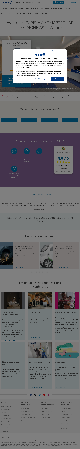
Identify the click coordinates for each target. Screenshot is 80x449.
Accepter (57, 79)
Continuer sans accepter (59, 51)
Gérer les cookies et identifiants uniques (36, 79)
